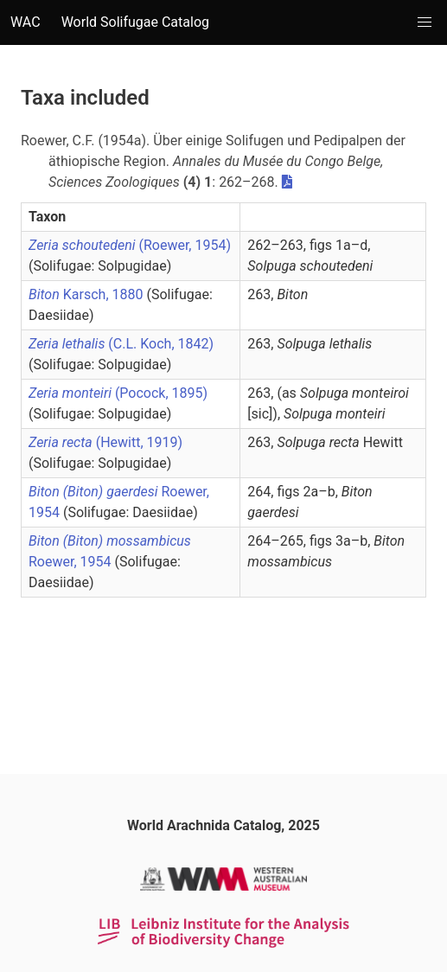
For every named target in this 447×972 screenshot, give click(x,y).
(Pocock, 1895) (118, 393)
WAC (25, 22)
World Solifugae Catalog (135, 22)
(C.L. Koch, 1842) (121, 344)
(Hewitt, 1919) (105, 442)
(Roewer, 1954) (130, 245)
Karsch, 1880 (87, 294)
